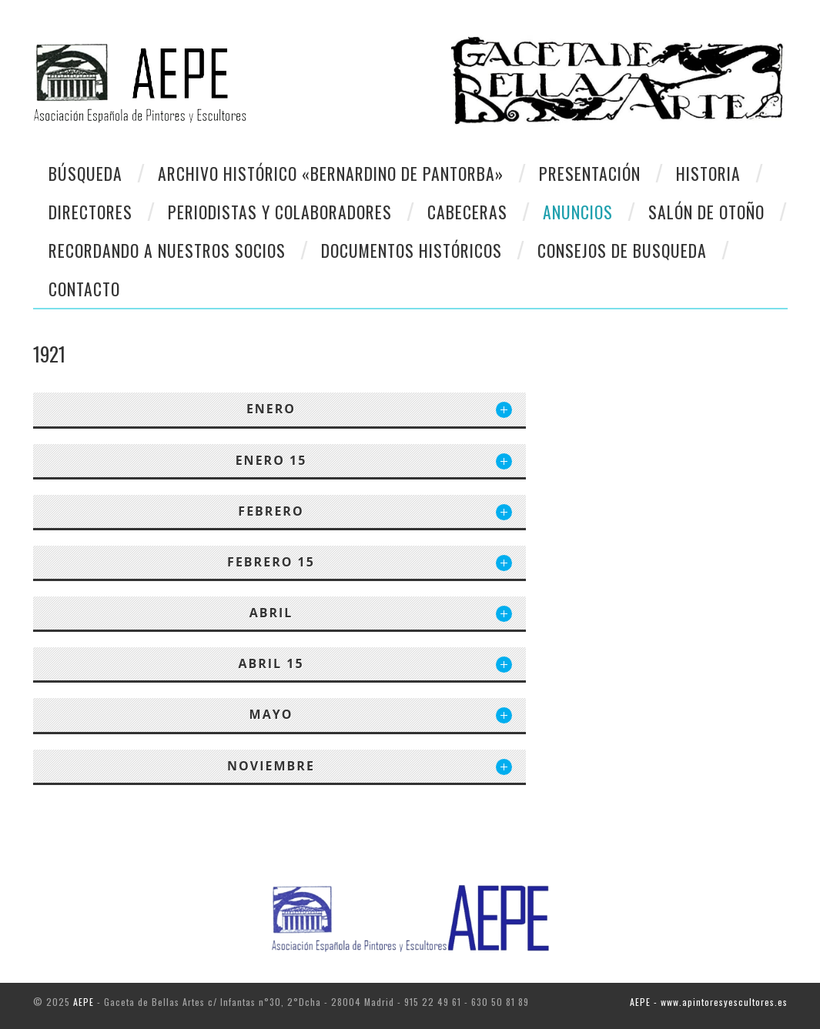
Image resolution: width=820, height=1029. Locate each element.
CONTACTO (84, 288)
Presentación (590, 173)
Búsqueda (85, 173)
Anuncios (578, 211)
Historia (708, 173)
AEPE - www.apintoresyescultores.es (709, 1001)
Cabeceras (467, 211)
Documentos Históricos (411, 250)
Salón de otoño (706, 211)
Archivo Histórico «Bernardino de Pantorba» (331, 173)
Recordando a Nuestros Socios (167, 250)
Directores (90, 211)
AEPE (83, 1001)
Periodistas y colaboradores (280, 211)
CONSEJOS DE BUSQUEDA (622, 250)
